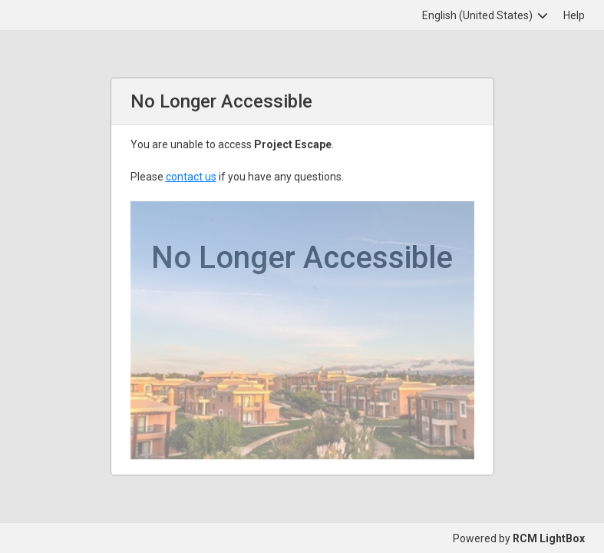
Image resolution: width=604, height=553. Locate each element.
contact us (191, 177)
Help (574, 15)
